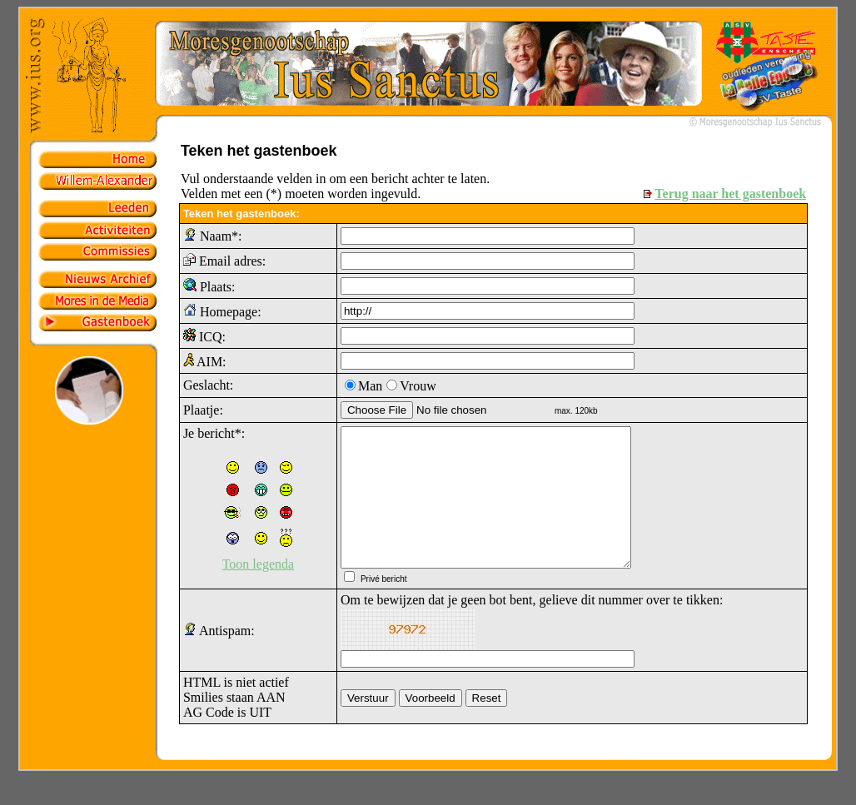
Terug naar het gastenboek (730, 193)
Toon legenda (258, 564)
